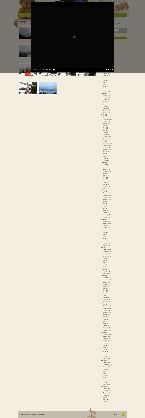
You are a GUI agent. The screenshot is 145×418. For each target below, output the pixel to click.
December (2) (107, 117)
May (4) (105, 104)
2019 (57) (104, 191)
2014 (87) (104, 332)
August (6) (106, 343)
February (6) (106, 299)
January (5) (106, 330)
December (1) (107, 95)
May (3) (105, 84)
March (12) (106, 269)
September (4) (107, 149)
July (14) (105, 288)
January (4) (106, 217)
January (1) (106, 113)
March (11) (106, 325)
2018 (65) (104, 219)
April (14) (105, 158)
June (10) (106, 399)
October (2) (106, 75)
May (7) (105, 321)
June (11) (106, 319)
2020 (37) (104, 162)
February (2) (106, 91)
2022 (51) (104, 115)
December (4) (107, 277)
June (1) (105, 156)
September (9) (107, 256)
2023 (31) (104, 93)
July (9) (105, 371)
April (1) (105, 86)
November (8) (107, 251)
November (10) (107, 119)
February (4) (106, 215)
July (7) (105, 260)
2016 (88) (104, 275)
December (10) (107, 143)
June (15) (106, 291)
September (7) (107, 99)
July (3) (105, 175)
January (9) (106, 245)
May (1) (105, 236)
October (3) (106, 169)
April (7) (105, 210)
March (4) (106, 134)
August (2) (106, 152)
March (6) (106, 108)
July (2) (105, 80)
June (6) (105, 128)
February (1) (106, 186)
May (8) (105, 293)
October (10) (106, 367)
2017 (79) (104, 247)
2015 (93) (104, 304)
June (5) (105, 178)
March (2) (106, 184)
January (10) (106, 189)
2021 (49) (104, 141)
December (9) (107, 193)
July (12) (105, 345)
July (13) (105, 232)
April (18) (105, 295)
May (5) (105, 265)
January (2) (106, 302)
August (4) (106, 258)
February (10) (107, 136)
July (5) (105, 204)
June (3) (105, 82)
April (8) (105, 106)
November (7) (107, 336)
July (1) (105, 125)
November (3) (107, 145)
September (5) (107, 284)
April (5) (105, 132)
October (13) (106, 225)
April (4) (105, 378)
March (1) (106, 89)
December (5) (107, 249)
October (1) (106, 97)
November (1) (107, 73)
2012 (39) (104, 386)
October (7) (106, 147)
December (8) (107, 388)
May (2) (105, 208)
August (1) (106, 78)
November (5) (107, 223)
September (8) (107, 227)
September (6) (107, 171)
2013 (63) (104, 360)
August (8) (106, 230)
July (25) (105, 317)
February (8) (106, 382)
